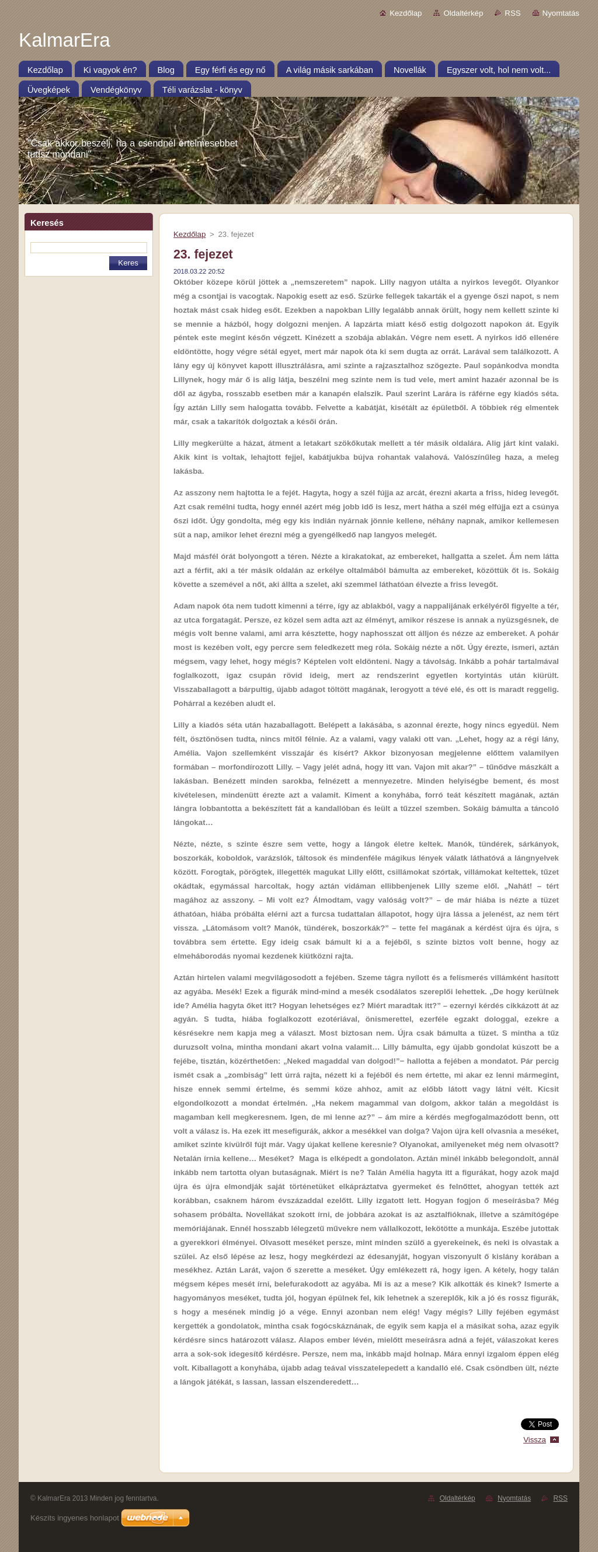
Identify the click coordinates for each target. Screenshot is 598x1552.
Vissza (534, 1439)
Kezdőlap (406, 13)
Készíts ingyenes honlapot (74, 1517)
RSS (512, 13)
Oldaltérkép (463, 13)
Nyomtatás (561, 13)
